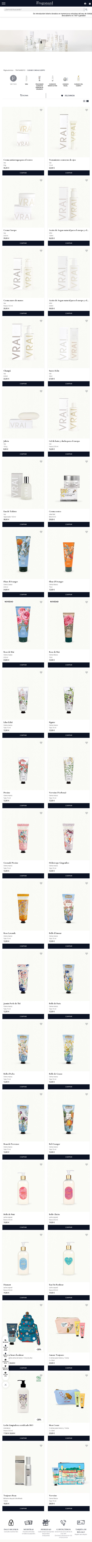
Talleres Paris (5, 1355)
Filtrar (24, 95)
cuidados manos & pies (52, 81)
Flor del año (5, 1375)
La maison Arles (5, 1362)
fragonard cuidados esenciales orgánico (39, 82)
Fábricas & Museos (6, 1368)
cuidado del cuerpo (78, 81)
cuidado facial (65, 81)
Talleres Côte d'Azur (5, 1349)
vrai (26, 80)
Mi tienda (5, 1342)
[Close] (90, 14)
